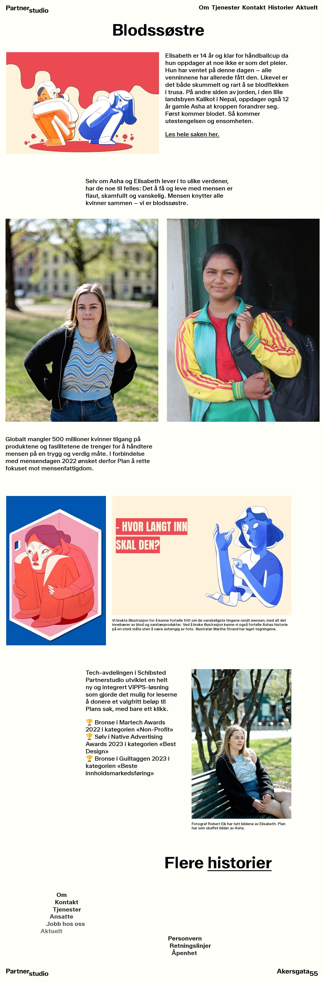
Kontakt (254, 7)
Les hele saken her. (192, 134)
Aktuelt (307, 7)
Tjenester (225, 7)
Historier (280, 7)
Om (204, 7)
